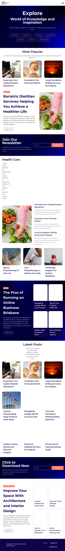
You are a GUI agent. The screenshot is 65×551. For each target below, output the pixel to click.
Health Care (44, 39)
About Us (54, 543)
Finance (32, 39)
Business (15, 35)
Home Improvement (9, 486)
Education (26, 35)
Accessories (50, 35)
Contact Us (53, 547)
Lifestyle (21, 39)
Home (45, 543)
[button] (62, 3)
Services (38, 35)
